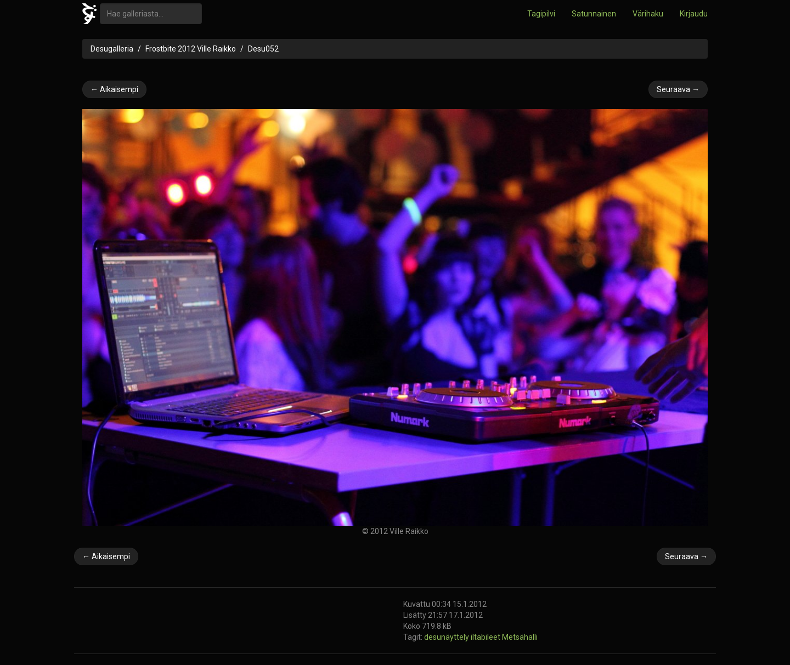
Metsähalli (520, 637)
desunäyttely (447, 637)
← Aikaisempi (114, 89)
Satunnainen (594, 13)
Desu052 (263, 48)
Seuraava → (678, 89)
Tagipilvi (541, 13)
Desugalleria (112, 48)
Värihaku (648, 13)
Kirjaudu (694, 13)
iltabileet (486, 637)
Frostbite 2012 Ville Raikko (190, 48)
